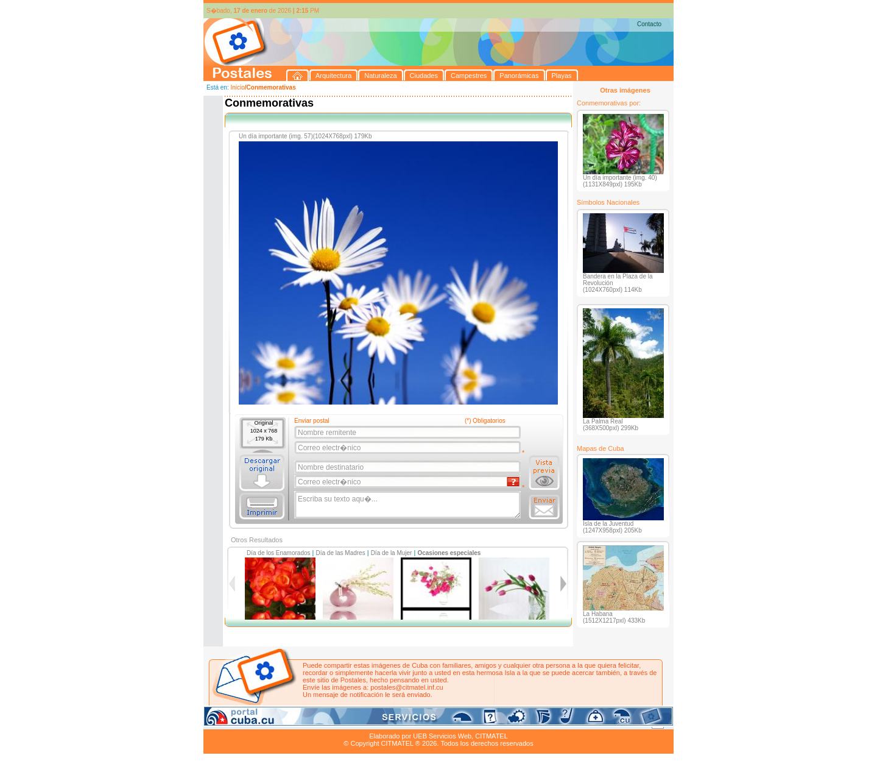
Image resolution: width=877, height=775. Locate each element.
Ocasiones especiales (449, 553)
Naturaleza (282, 722)
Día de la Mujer (391, 553)
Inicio (237, 87)
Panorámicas (398, 722)
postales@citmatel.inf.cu (406, 687)
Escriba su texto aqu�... (408, 505)
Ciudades (318, 722)
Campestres (355, 722)
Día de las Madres (340, 553)
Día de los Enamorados (279, 553)
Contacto (649, 24)
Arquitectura (242, 722)
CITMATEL (491, 736)
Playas (434, 722)
